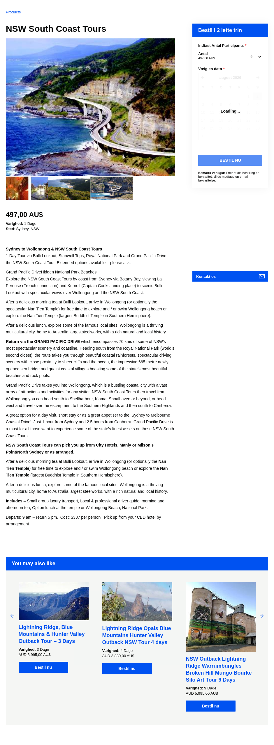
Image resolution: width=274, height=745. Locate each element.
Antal (215, 56)
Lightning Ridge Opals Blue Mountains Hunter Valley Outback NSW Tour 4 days (136, 635)
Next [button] (262, 615)
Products (13, 12)
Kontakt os (206, 276)
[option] (27, 188)
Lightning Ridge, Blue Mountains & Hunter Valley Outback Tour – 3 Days (52, 634)
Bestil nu (43, 667)
